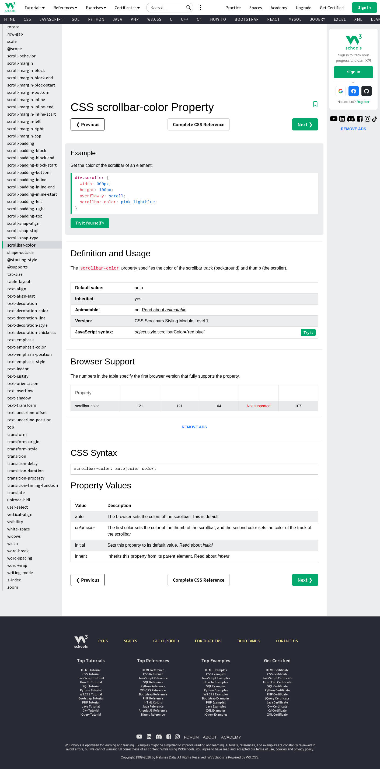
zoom (12, 587)
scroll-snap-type (22, 237)
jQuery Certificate (277, 698)
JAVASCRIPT (52, 19)
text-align (16, 288)
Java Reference (152, 706)
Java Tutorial (91, 706)
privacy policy (303, 749)
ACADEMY (231, 737)
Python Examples (216, 690)
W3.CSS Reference (153, 690)
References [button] (65, 7)
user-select (17, 507)
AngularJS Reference (153, 710)
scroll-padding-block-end (30, 157)
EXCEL (340, 19)
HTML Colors (153, 702)
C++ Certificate (277, 706)
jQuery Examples (215, 714)
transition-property (25, 478)
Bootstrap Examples (215, 698)
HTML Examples (216, 670)
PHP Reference (153, 698)
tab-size (15, 274)
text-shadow (19, 398)
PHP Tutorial (90, 702)
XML (358, 19)
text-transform (21, 405)
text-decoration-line (26, 317)
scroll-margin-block (26, 70)
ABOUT (210, 737)
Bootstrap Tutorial (90, 698)
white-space (18, 529)
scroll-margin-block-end (30, 77)
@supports (17, 267)
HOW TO (218, 19)
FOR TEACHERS (208, 640)
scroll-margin (20, 63)
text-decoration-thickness (31, 332)
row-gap (15, 34)
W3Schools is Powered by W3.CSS (233, 757)
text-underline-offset (27, 412)
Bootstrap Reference (153, 694)
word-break (18, 550)
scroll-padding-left (24, 201)
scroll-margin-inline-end (30, 106)
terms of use (265, 749)
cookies (281, 749)
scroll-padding (20, 143)
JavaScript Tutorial (91, 678)
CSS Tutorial (90, 674)
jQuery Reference (153, 714)
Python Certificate (277, 690)
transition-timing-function (32, 485)
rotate (13, 26)
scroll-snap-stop (23, 230)
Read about (164, 310)
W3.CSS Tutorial (91, 694)
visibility (15, 521)
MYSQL (295, 19)
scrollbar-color (21, 245)
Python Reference (153, 686)
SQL (76, 19)
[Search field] (169, 7)
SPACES (130, 640)
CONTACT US (287, 640)
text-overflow (20, 390)
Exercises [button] (96, 7)
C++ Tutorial (91, 710)
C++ (185, 19)
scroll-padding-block (26, 150)
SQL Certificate (277, 686)
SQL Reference (153, 682)
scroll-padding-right (26, 208)
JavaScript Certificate (277, 678)
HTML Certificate (277, 670)
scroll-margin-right (25, 128)
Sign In (353, 72)
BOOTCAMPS (249, 640)
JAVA (117, 19)
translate (16, 492)
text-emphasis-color (26, 347)
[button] (188, 7)
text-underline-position (29, 419)
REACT (273, 19)
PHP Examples (216, 702)
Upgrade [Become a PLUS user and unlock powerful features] (303, 7)
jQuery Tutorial (91, 714)
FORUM (191, 737)
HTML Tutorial (90, 670)
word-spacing (19, 558)
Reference (198, 124)
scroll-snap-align (23, 223)
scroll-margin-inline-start (31, 114)
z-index (14, 579)
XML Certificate (277, 714)
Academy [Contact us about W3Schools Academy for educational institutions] (279, 7)
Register (363, 102)
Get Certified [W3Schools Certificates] (332, 7)
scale (12, 41)
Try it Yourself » (89, 223)
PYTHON (96, 19)
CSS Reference (153, 674)
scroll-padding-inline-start (32, 194)
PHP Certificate (277, 694)
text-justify (17, 376)
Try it (308, 332)
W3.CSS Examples (216, 694)
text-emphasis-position (29, 354)
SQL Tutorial (90, 686)
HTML (9, 19)
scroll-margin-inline (26, 99)
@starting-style (22, 259)
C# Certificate (277, 710)
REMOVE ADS (194, 427)
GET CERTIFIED (166, 640)
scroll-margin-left (24, 121)
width (12, 543)
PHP (135, 19)
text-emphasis (20, 339)
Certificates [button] (127, 7)
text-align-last (21, 296)
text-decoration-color (27, 310)
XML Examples (215, 710)
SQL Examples (215, 686)
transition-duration (25, 470)
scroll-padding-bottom (29, 172)
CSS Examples (215, 674)
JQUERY (317, 19)
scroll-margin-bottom (28, 92)
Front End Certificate (277, 682)
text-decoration (22, 303)
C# (199, 19)
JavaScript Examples (215, 678)
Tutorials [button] (35, 7)
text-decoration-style (27, 325)
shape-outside (20, 252)
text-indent (18, 368)
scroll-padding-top (25, 216)
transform (17, 434)
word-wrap (17, 565)
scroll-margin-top (24, 136)
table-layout (19, 281)
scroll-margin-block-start (31, 85)
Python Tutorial (91, 690)
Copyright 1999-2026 (136, 757)
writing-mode (20, 572)
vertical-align (19, 514)
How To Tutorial (91, 682)
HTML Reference (153, 670)
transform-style (22, 448)
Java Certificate (277, 702)
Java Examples (216, 706)
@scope (14, 48)
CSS (27, 19)
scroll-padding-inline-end (31, 186)
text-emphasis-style (26, 361)
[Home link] (10, 7)
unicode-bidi (18, 499)
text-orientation (22, 383)
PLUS (103, 640)
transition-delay (22, 463)
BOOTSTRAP (247, 19)
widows (14, 536)
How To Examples (216, 682)
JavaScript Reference (153, 678)
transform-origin (23, 441)
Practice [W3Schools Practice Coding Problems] (233, 7)
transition (16, 456)
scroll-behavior (21, 55)
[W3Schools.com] (81, 644)
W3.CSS (154, 19)
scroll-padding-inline (26, 179)
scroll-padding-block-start (32, 165)
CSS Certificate (277, 674)
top (10, 427)
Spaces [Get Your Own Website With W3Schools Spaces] (255, 7)
